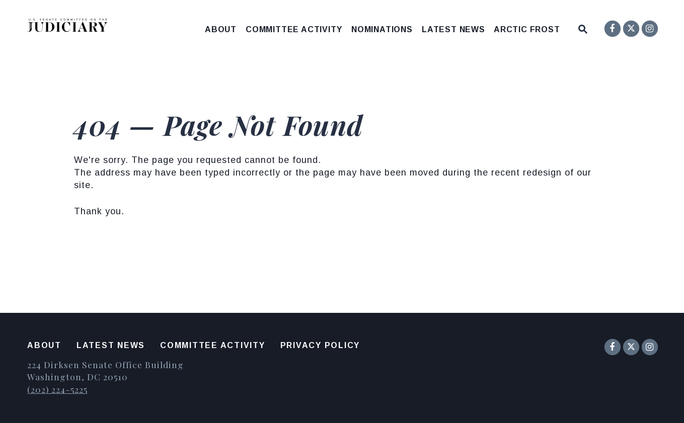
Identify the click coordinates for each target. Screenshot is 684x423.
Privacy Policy (320, 345)
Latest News (453, 30)
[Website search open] (582, 27)
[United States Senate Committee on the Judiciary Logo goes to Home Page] (70, 27)
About (221, 30)
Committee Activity (294, 30)
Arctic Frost (527, 30)
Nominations (382, 30)
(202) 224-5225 (57, 389)
